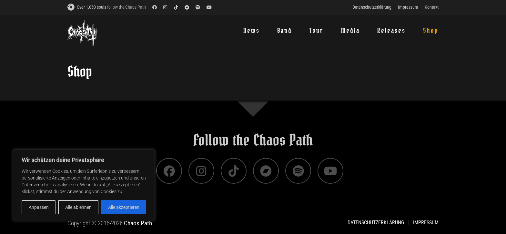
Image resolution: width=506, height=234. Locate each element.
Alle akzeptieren (123, 207)
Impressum (426, 222)
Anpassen (39, 207)
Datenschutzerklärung (376, 222)
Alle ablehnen (78, 207)
